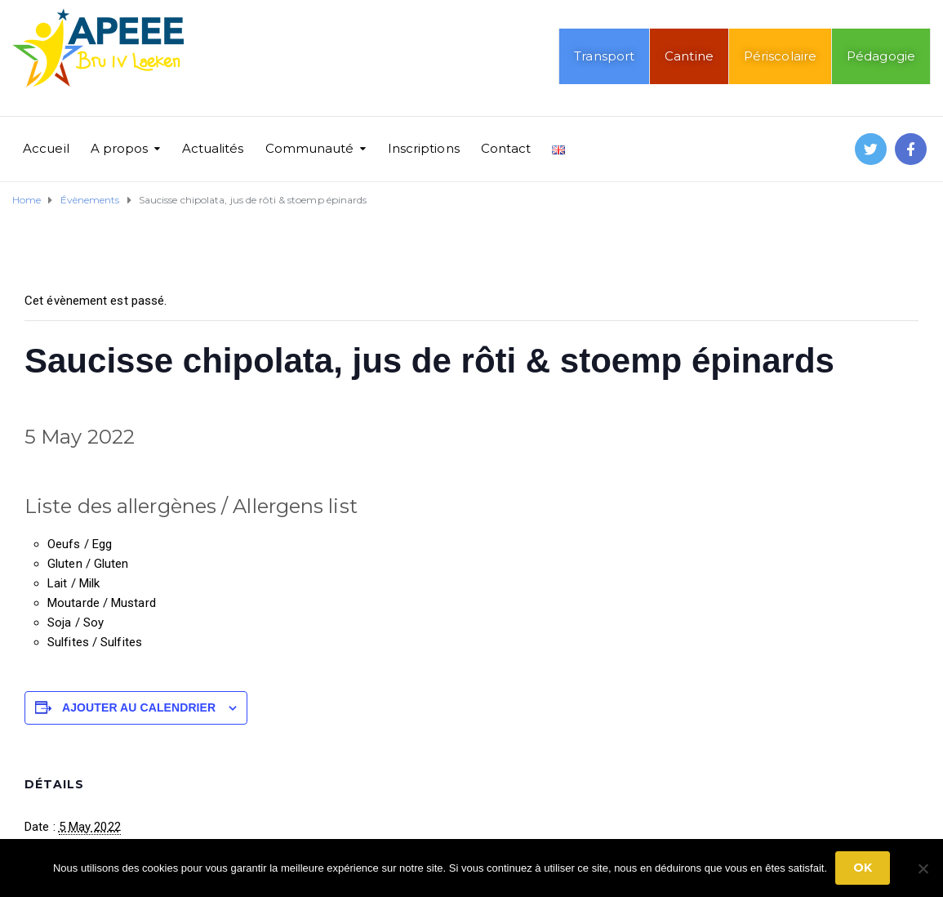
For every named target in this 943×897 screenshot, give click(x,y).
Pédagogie (881, 56)
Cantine (689, 56)
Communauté (309, 148)
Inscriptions (424, 148)
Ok (862, 867)
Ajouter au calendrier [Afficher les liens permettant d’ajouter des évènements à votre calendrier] (139, 707)
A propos (120, 148)
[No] (922, 868)
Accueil (46, 148)
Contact (506, 148)
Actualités (213, 148)
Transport (604, 56)
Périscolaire (780, 56)
